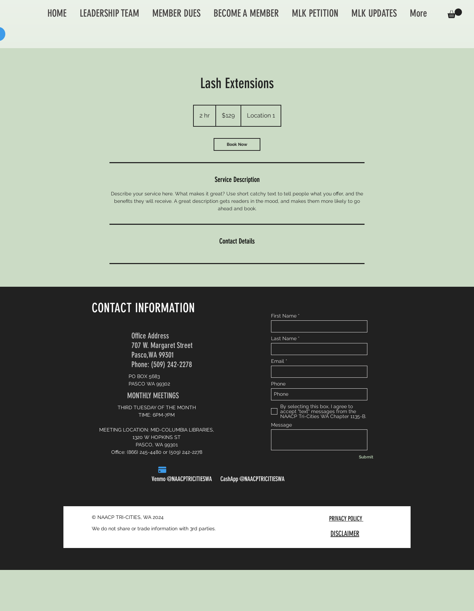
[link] (237, 144)
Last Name (284, 338)
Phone (278, 383)
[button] (454, 13)
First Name (284, 315)
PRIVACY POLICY (346, 519)
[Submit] (366, 457)
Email (277, 361)
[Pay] (162, 470)
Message (281, 424)
